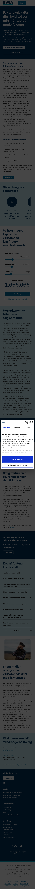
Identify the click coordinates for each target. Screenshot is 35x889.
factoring (13, 527)
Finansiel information (10, 824)
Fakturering (7, 810)
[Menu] (30, 3)
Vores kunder (7, 827)
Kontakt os (8, 177)
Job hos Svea (7, 832)
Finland (16, 881)
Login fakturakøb (11, 436)
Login (22, 3)
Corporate (25, 886)
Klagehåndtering (8, 837)
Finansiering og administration (13, 792)
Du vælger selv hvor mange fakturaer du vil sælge (17, 624)
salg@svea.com (8, 750)
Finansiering (7, 807)
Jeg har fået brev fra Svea (12, 815)
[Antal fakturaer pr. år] (18, 264)
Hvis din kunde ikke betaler (17, 631)
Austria (15, 883)
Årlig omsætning (12, 253)
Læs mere (8, 552)
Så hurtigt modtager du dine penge (17, 604)
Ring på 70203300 (17, 52)
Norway (24, 881)
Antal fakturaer (12, 264)
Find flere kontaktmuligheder (14, 765)
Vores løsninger (9, 803)
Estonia (16, 886)
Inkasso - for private (10, 798)
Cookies (6, 835)
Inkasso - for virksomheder (12, 795)
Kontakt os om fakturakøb (14, 47)
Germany (8, 883)
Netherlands (8, 886)
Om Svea (7, 821)
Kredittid (9, 271)
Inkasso (5, 812)
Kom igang (17, 294)
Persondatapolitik (9, 829)
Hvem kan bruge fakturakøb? (17, 609)
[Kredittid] (19, 253)
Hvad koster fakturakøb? (17, 573)
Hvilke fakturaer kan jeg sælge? (17, 578)
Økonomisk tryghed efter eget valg (17, 592)
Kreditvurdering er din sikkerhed (17, 597)
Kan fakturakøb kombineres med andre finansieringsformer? (17, 585)
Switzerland (24, 883)
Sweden (9, 881)
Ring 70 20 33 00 (9, 755)
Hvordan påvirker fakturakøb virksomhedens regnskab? (17, 616)
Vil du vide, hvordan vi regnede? (17, 299)
